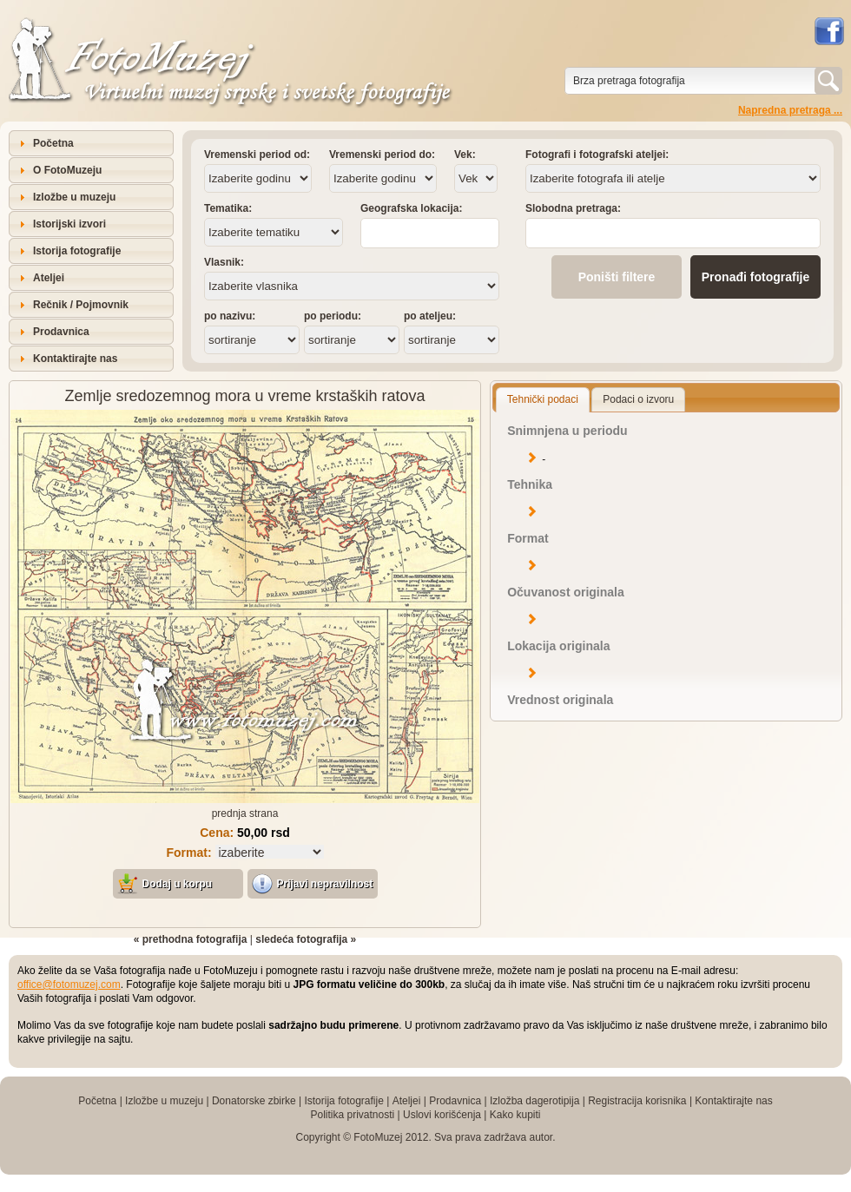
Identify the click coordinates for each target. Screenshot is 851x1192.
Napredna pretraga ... (790, 110)
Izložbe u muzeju (74, 197)
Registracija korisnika (637, 1101)
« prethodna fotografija (190, 939)
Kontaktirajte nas (75, 358)
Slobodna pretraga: (573, 208)
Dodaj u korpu (177, 884)
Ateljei (48, 278)
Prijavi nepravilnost (325, 884)
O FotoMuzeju (67, 170)
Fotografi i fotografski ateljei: (597, 154)
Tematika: (228, 208)
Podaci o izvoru (638, 399)
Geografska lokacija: (411, 208)
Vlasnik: (224, 262)
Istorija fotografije (77, 251)
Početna (53, 143)
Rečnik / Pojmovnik (81, 305)
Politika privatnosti (352, 1115)
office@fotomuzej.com (69, 984)
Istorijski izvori (69, 224)
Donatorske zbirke (254, 1101)
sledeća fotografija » (305, 939)
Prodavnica (61, 332)
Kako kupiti (515, 1115)
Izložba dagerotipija (534, 1101)
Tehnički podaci (542, 399)
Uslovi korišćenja (442, 1115)
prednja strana (245, 813)
